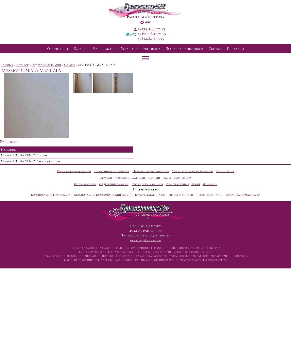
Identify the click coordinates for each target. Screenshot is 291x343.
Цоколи (154, 178)
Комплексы (225, 171)
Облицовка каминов (147, 184)
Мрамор (69, 65)
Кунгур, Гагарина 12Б (150, 195)
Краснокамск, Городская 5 (51, 195)
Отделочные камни (46, 65)
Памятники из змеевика (151, 171)
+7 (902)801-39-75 (152, 33)
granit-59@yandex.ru (145, 240)
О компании (57, 49)
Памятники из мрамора (111, 171)
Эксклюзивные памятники (192, 171)
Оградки (106, 178)
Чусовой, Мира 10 (209, 195)
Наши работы (104, 49)
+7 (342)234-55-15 (151, 38)
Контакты (235, 49)
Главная (7, 65)
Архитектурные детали (183, 184)
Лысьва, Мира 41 (181, 195)
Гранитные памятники (74, 171)
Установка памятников (140, 49)
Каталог (80, 49)
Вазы (167, 178)
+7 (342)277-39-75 (151, 28)
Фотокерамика (85, 184)
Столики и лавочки (130, 178)
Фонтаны (210, 184)
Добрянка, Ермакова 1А (243, 195)
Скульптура (182, 178)
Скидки (215, 49)
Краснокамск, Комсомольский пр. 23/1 (103, 195)
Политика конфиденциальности (145, 235)
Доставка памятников (184, 49)
